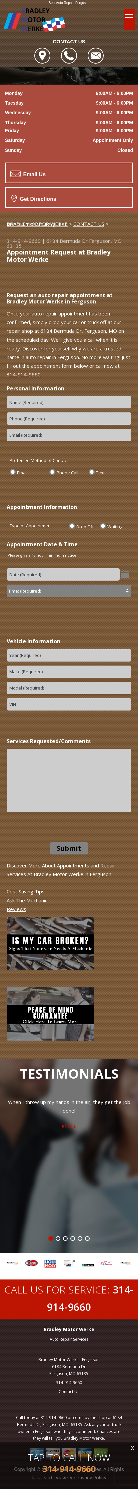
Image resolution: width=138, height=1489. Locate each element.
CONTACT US (88, 224)
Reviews (16, 909)
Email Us (28, 174)
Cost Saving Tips (26, 891)
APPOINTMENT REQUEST (37, 224)
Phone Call (67, 472)
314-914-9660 (24, 241)
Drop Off (85, 526)
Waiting (114, 526)
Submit (69, 848)
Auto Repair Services (69, 1339)
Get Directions (33, 198)
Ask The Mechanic (27, 900)
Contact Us (69, 1391)
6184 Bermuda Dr (67, 241)
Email (22, 472)
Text (100, 472)
